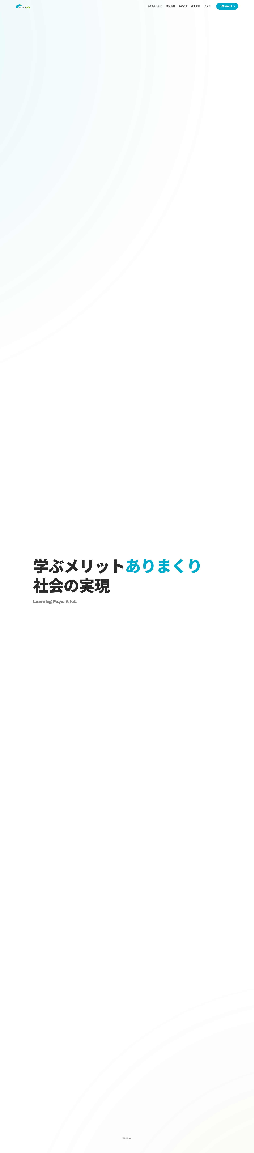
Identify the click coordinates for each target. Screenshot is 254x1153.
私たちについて (155, 6)
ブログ (207, 6)
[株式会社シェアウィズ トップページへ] (23, 6)
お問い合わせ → (227, 6)
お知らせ (183, 6)
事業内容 (170, 6)
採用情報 (195, 6)
